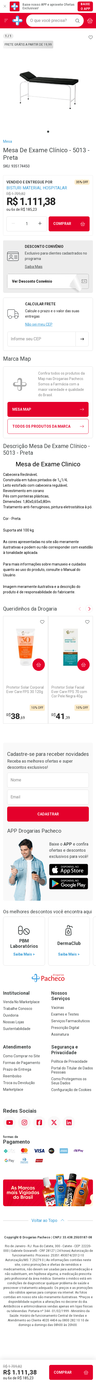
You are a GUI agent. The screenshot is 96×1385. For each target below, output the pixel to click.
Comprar (69, 224)
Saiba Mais (33, 267)
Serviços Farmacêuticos (70, 1021)
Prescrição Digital (65, 1028)
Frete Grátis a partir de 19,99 (28, 44)
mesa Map (48, 409)
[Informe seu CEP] (41, 339)
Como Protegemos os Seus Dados (69, 1081)
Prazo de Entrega (17, 1069)
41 (60, 716)
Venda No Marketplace (21, 1002)
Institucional (16, 993)
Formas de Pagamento (21, 1063)
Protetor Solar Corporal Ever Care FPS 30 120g (25, 689)
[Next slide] (89, 609)
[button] (48, 85)
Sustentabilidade (16, 1029)
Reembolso (12, 1076)
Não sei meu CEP (38, 324)
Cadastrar (48, 814)
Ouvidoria (10, 1015)
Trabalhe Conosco (17, 1009)
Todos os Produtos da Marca (48, 426)
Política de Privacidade (69, 1061)
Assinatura (60, 1034)
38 (15, 716)
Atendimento (17, 1047)
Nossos (72, 995)
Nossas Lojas (13, 1022)
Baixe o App (85, 6)
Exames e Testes (65, 1014)
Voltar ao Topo (48, 1220)
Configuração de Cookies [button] (71, 1090)
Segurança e (72, 1049)
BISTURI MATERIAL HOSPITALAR (36, 187)
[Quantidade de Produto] (27, 223)
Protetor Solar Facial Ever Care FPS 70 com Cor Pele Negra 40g (69, 691)
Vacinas (57, 1008)
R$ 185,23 (29, 209)
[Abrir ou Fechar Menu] (6, 20)
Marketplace (13, 1089)
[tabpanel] (48, 85)
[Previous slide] (80, 609)
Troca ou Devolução (19, 1083)
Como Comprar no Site (21, 1056)
